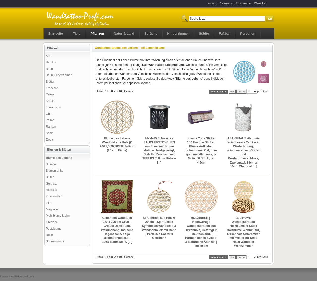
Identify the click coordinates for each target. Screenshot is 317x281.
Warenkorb (260, 3)
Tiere (76, 33)
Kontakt (212, 3)
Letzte (241, 91)
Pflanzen (97, 33)
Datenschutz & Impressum (235, 3)
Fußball (224, 33)
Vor (232, 91)
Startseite (55, 33)
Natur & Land (124, 33)
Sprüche (150, 33)
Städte (204, 33)
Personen (247, 33)
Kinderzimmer (178, 33)
